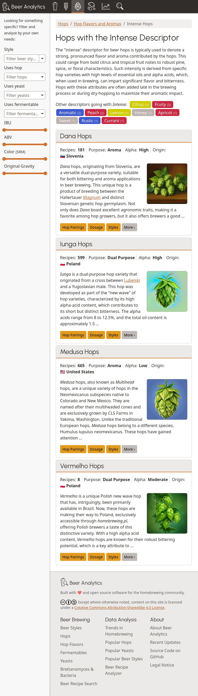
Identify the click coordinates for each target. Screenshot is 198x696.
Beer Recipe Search (78, 683)
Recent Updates (165, 642)
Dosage (96, 227)
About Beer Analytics (161, 631)
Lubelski (132, 280)
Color (14, 151)
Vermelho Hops (82, 466)
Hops (63, 24)
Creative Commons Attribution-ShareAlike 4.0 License (119, 607)
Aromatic (70, 112)
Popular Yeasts (119, 650)
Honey (143, 112)
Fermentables (73, 652)
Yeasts (66, 661)
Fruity (163, 104)
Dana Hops (76, 136)
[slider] (4, 130)
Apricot (167, 112)
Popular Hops (118, 642)
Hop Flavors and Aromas (97, 24)
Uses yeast (14, 86)
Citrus (140, 104)
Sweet (67, 120)
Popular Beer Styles (124, 659)
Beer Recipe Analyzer (116, 670)
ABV (8, 137)
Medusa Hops (79, 351)
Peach (95, 112)
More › (129, 227)
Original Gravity (19, 166)
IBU (7, 123)
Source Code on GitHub (165, 654)
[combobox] (24, 77)
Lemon (119, 112)
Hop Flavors (71, 644)
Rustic (90, 120)
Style (8, 49)
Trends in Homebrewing (119, 631)
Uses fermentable (21, 104)
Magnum (92, 197)
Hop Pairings (73, 227)
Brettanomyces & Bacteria (77, 672)
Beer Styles (71, 628)
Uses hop (13, 68)
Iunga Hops (76, 244)
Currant (114, 120)
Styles (113, 227)
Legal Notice (162, 665)
